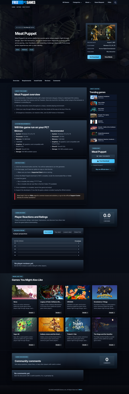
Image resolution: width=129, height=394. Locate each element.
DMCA (80, 389)
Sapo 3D (16, 334)
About (87, 2)
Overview (16, 80)
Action (19, 7)
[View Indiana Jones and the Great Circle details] (51, 325)
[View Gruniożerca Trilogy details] (104, 292)
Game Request (99, 2)
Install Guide (38, 80)
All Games (66, 2)
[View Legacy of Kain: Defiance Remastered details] (51, 292)
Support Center (75, 195)
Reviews (47, 80)
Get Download (94, 57)
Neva (15, 302)
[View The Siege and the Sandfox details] (104, 325)
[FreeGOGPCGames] (24, 2)
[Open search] (115, 2)
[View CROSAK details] (77, 292)
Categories (76, 2)
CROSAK (70, 302)
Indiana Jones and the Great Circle (51, 334)
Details (31, 312)
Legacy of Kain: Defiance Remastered (51, 302)
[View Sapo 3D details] (24, 325)
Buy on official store (102, 169)
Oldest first (77, 232)
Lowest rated (67, 232)
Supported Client (37, 172)
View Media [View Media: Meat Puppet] (108, 57)
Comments (56, 80)
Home (13, 7)
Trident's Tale (72, 334)
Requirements (26, 80)
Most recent (48, 232)
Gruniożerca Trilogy (100, 302)
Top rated (58, 232)
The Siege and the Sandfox (103, 334)
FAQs (109, 2)
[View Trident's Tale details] (77, 325)
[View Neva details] (24, 292)
